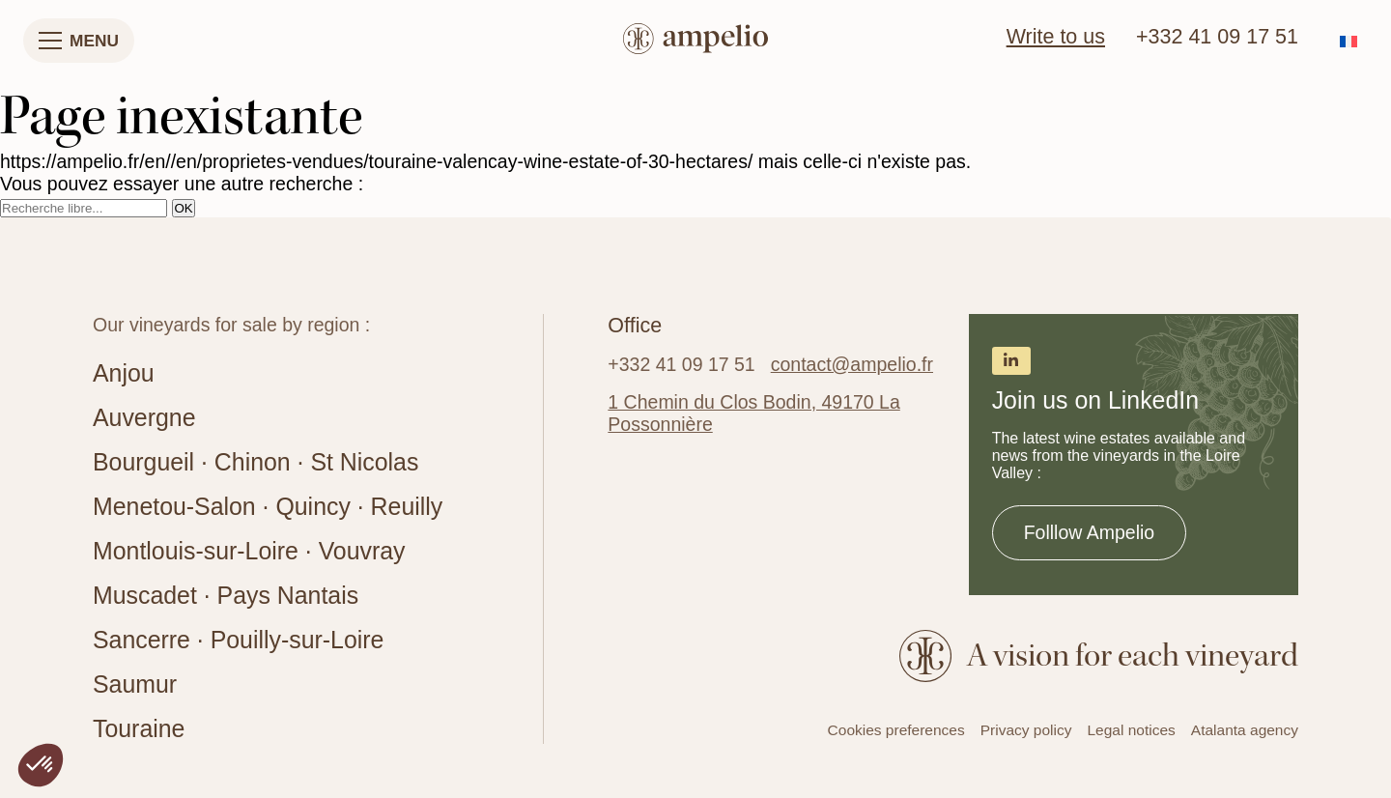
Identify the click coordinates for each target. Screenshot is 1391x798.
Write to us (1056, 36)
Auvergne (144, 417)
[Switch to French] (1348, 41)
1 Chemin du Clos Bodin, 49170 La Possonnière (753, 413)
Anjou (124, 372)
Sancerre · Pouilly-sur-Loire (238, 639)
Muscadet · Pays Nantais (225, 595)
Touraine (139, 728)
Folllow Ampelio (1089, 532)
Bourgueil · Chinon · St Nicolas (255, 461)
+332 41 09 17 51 (1217, 36)
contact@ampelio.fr (852, 364)
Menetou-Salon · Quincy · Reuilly (267, 506)
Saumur (135, 684)
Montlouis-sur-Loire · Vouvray (249, 550)
